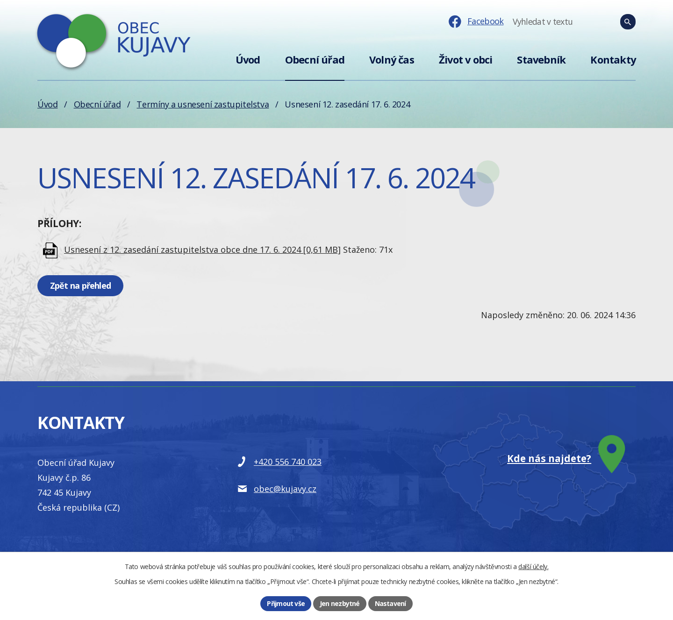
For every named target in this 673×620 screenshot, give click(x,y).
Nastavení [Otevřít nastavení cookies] (390, 603)
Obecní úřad (314, 59)
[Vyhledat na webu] (628, 22)
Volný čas (391, 59)
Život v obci (465, 59)
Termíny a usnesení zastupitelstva (202, 104)
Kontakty (613, 59)
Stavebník (541, 59)
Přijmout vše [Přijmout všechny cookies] (286, 603)
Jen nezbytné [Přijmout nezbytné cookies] (339, 603)
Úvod (248, 59)
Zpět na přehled (80, 285)
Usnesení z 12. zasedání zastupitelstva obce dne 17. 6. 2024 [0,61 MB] (202, 249)
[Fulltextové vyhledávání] (587, 22)
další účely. (533, 566)
